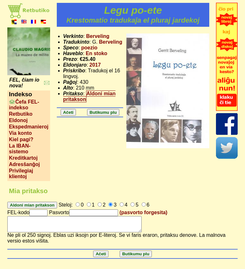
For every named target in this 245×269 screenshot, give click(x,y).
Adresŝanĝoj (24, 164)
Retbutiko (21, 114)
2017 (95, 65)
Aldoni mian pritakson (89, 96)
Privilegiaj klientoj (21, 173)
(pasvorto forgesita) (143, 212)
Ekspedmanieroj (28, 126)
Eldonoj (18, 120)
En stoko (97, 53)
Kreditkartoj (23, 158)
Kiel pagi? (21, 139)
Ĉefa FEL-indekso (24, 104)
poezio (89, 47)
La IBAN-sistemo (20, 148)
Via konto (20, 133)
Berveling (97, 36)
